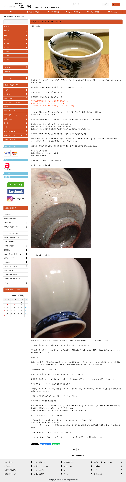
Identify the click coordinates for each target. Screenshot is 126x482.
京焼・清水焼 (7, 16)
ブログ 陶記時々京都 (76, 455)
